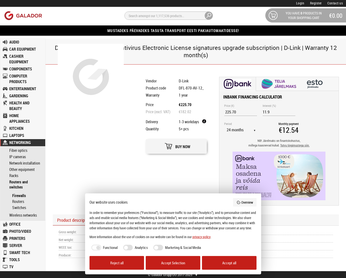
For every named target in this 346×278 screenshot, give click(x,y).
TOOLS (14, 259)
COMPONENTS (20, 69)
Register (316, 3)
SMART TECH (19, 252)
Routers (18, 201)
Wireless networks (23, 215)
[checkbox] (103, 247)
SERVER (15, 245)
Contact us (335, 3)
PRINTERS (17, 238)
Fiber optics (18, 150)
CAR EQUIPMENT (22, 49)
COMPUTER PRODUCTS (18, 78)
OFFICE (15, 224)
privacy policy (201, 236)
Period (228, 124)
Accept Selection (173, 262)
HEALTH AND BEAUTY (19, 105)
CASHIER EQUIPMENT (18, 59)
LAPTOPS (16, 135)
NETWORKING (20, 142)
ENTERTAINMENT (22, 88)
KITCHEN (16, 128)
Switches (19, 207)
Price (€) (229, 106)
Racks (13, 175)
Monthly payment (289, 124)
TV (11, 266)
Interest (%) (269, 106)
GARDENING (18, 96)
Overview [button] (244, 202)
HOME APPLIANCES (19, 118)
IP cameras (17, 156)
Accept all (229, 262)
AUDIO (14, 42)
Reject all (116, 262)
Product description (74, 220)
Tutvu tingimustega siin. (295, 145)
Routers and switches (18, 184)
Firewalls (19, 195)
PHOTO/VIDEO (20, 231)
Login (300, 3)
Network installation (24, 163)
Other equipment (22, 169)
